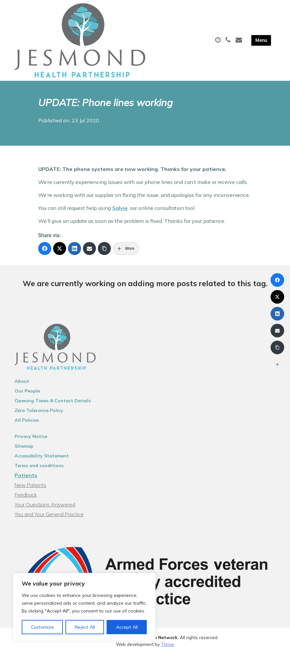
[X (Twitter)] (59, 248)
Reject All (85, 627)
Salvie (120, 208)
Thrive (167, 644)
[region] (84, 607)
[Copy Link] (104, 248)
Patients (26, 475)
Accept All (127, 627)
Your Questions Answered (45, 504)
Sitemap (24, 446)
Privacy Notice (31, 436)
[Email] (89, 248)
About (22, 381)
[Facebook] (44, 248)
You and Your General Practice (49, 514)
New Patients (30, 485)
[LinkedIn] (74, 248)
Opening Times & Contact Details (53, 401)
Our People (27, 391)
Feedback (26, 494)
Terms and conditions (39, 465)
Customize (42, 627)
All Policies (27, 420)
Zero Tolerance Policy (39, 410)
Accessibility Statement (42, 456)
